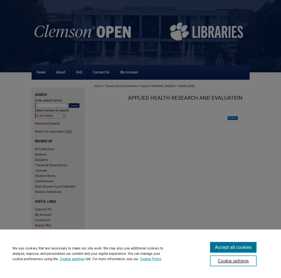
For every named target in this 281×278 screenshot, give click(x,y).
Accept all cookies (233, 247)
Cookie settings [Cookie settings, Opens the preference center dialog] (233, 261)
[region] (140, 253)
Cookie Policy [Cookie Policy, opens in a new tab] (151, 259)
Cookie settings (72, 259)
